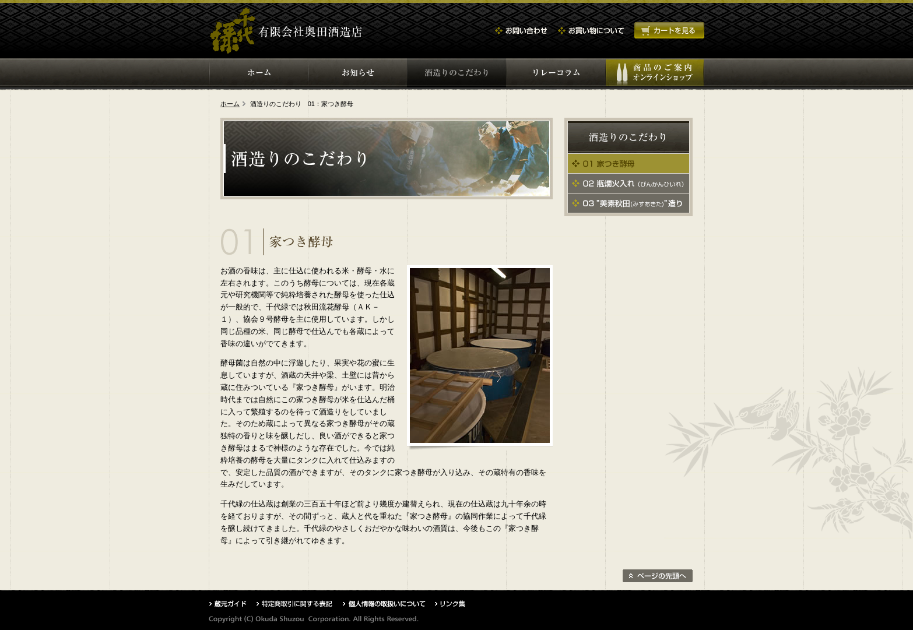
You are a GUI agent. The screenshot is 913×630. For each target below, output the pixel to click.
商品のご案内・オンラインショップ (654, 72)
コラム (555, 72)
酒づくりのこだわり (456, 72)
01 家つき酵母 (628, 163)
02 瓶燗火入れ (628, 183)
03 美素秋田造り (628, 203)
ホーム (258, 72)
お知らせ (357, 72)
